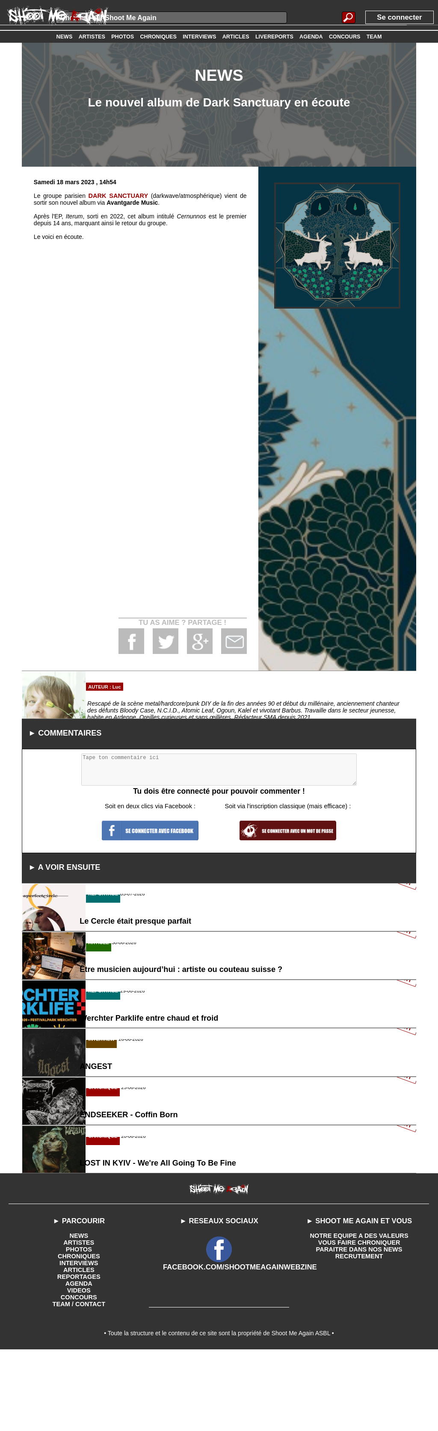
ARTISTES (79, 1320)
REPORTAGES (79, 1354)
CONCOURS (78, 1375)
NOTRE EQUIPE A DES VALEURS (359, 1313)
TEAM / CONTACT (78, 1381)
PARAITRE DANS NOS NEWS (358, 1327)
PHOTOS (79, 1327)
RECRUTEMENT (359, 1334)
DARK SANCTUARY (118, 195)
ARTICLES (79, 1347)
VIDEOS (79, 1368)
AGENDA (79, 1361)
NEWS (79, 1313)
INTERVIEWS (79, 1340)
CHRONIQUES (79, 1334)
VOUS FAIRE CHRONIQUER (359, 1320)
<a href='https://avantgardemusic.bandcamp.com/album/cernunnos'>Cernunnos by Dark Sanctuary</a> (140, 415)
